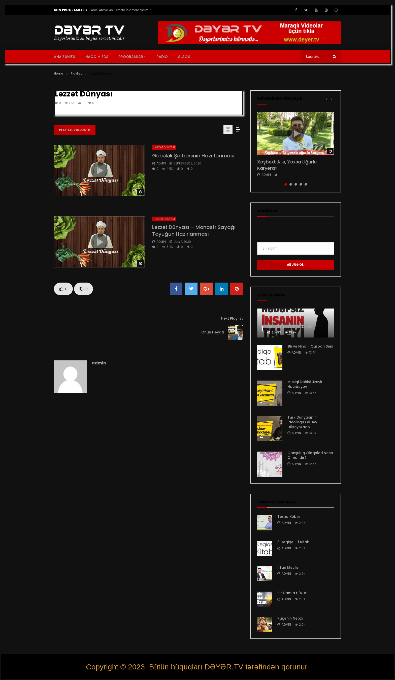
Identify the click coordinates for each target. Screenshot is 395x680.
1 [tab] (285, 184)
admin (161, 163)
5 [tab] (306, 184)
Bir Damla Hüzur (291, 592)
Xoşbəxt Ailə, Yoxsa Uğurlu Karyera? (287, 165)
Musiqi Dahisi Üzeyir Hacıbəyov (304, 384)
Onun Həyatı (212, 332)
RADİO (162, 56)
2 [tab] (290, 184)
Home (58, 73)
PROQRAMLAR (131, 56)
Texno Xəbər (288, 516)
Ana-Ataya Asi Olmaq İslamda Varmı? (121, 10)
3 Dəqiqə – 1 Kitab (293, 542)
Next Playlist (232, 318)
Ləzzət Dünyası (164, 147)
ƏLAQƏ (184, 56)
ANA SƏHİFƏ (64, 56)
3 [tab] (295, 184)
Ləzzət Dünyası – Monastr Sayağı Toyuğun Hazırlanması (194, 230)
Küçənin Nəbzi (290, 618)
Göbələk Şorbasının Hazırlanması (193, 155)
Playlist (76, 73)
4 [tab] (301, 184)
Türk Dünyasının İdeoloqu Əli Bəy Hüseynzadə (302, 422)
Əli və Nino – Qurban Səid (310, 346)
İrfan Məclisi (288, 567)
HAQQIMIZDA (97, 56)
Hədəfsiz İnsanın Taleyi (290, 326)
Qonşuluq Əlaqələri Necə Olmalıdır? (310, 455)
